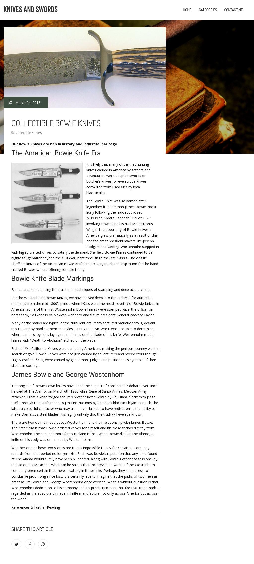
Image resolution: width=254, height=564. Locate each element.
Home (187, 9)
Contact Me (233, 9)
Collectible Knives (29, 132)
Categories (208, 9)
